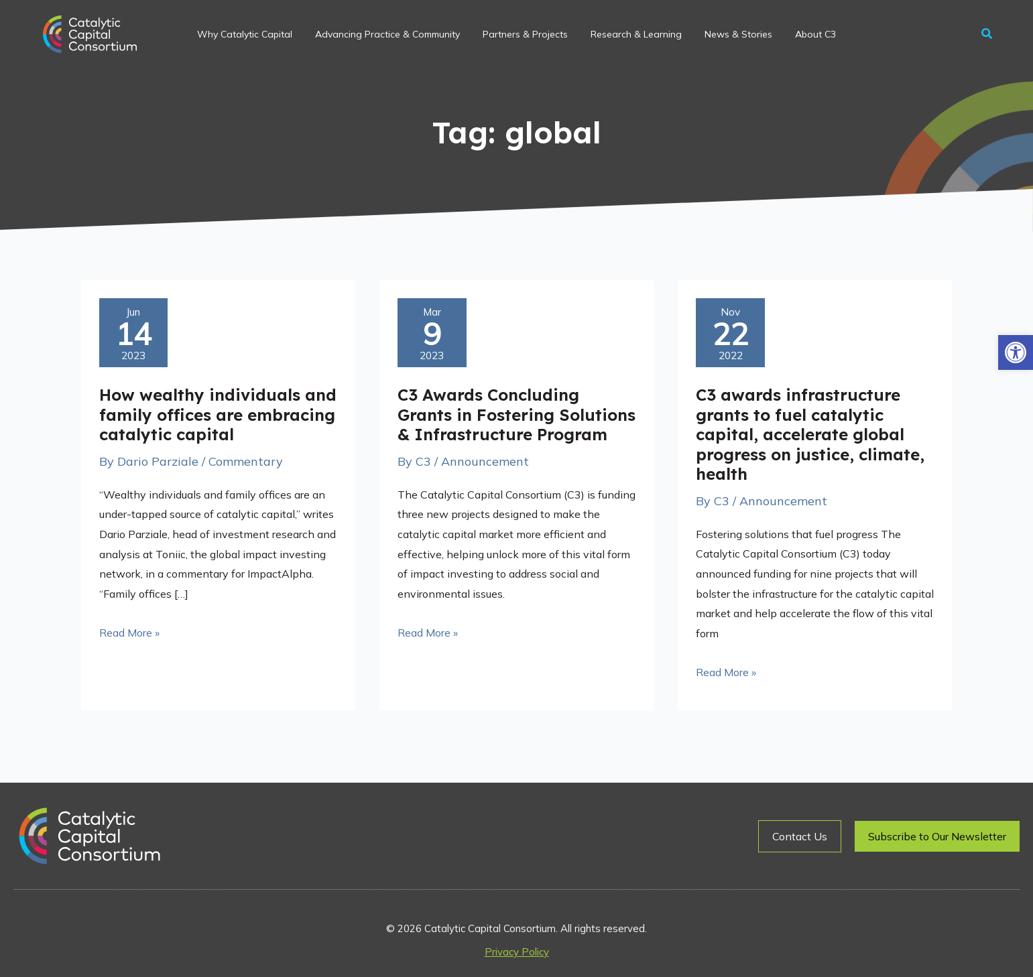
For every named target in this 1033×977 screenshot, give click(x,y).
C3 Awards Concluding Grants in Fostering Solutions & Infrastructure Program (516, 414)
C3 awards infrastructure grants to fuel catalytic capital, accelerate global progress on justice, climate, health (810, 434)
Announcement (485, 461)
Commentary (245, 461)
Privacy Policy (517, 952)
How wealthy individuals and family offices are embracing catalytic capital (218, 414)
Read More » (129, 631)
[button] (1015, 352)
